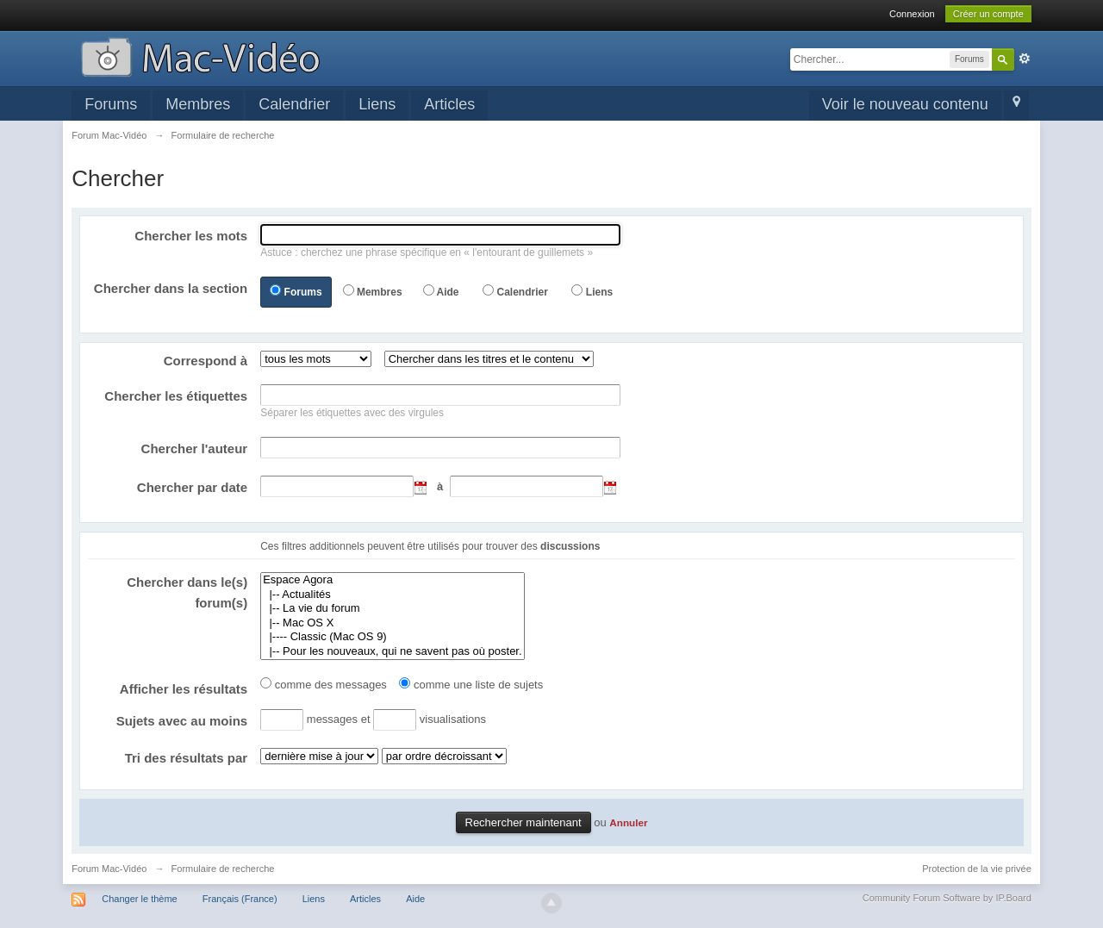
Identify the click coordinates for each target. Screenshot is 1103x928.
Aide (447, 292)
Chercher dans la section (170, 288)
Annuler (628, 822)
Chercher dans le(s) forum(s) (187, 592)
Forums (110, 104)
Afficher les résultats (183, 689)
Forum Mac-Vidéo (109, 868)
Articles (449, 104)
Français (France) (240, 899)
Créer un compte (988, 14)
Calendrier (294, 104)
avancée (1024, 58)
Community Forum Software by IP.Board (947, 898)
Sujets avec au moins (182, 720)
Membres (197, 104)
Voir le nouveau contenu (905, 104)
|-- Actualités (392, 595)
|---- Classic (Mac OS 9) (392, 637)
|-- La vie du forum (392, 608)
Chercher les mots (190, 235)
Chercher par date (192, 487)
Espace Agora (392, 580)
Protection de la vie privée (976, 868)
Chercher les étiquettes (175, 396)
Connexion (912, 14)
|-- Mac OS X (392, 623)
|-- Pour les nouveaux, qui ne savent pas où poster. (392, 652)
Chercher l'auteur (194, 448)
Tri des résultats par (186, 757)
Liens (377, 104)
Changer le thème (139, 899)
